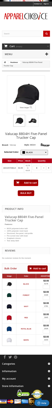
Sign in (46, 4)
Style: (26, 145)
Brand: (5, 145)
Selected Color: (11, 152)
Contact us (38, 4)
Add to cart (37, 268)
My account (9, 378)
